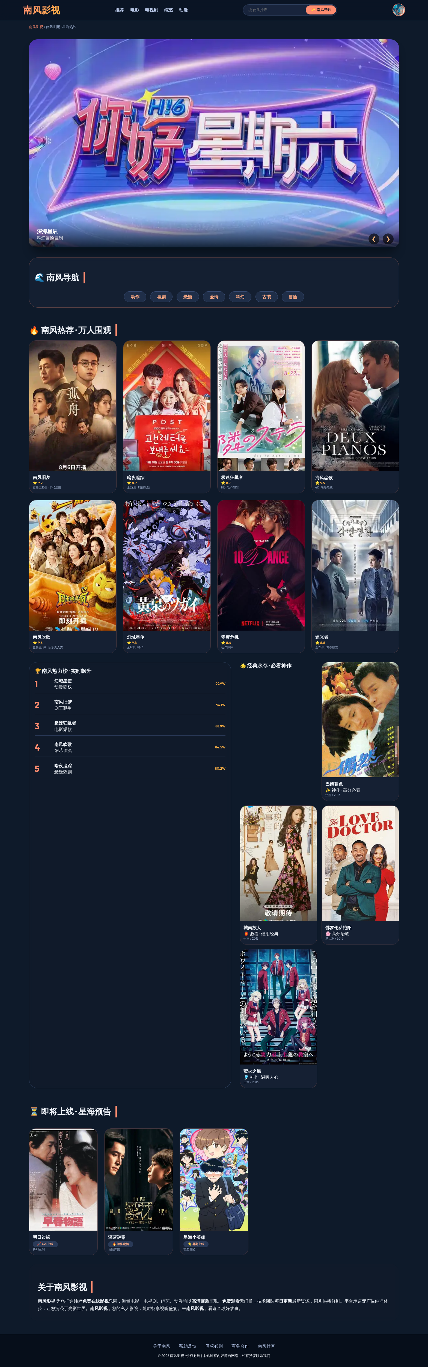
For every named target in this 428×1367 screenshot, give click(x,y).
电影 (134, 10)
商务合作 (240, 1346)
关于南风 (161, 1346)
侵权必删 (214, 1346)
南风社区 (266, 1346)
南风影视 (36, 27)
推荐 (119, 10)
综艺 (168, 10)
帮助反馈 (188, 1346)
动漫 (183, 10)
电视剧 (151, 10)
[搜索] (277, 9)
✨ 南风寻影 (321, 10)
